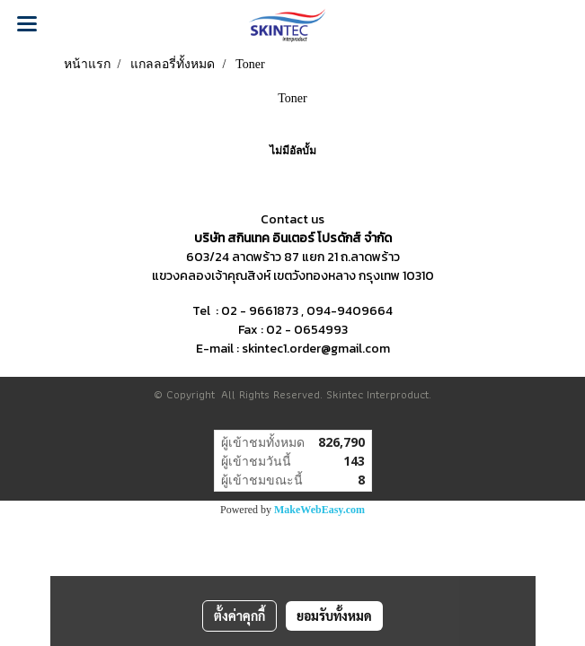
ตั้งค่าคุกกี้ (239, 615)
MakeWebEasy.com (319, 509)
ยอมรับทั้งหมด (334, 615)
